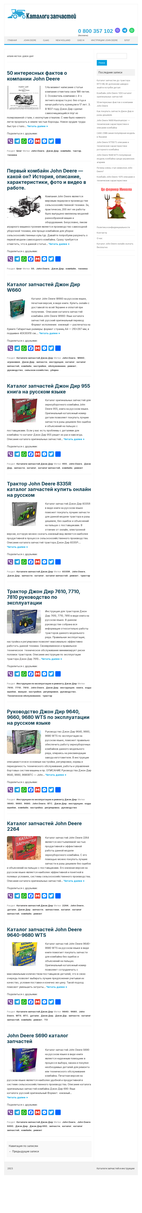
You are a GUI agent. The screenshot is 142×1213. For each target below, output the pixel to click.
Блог (127, 40)
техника (12, 155)
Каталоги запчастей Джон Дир (34, 357)
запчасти (41, 362)
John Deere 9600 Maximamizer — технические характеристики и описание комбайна (113, 124)
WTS (18, 1015)
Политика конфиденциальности (113, 227)
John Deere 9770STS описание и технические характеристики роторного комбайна (113, 146)
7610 (10, 687)
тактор (77, 150)
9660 (19, 803)
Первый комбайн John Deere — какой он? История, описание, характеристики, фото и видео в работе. (46, 179)
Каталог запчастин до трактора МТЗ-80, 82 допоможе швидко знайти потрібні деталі (113, 84)
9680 (27, 803)
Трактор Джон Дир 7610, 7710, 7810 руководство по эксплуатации (43, 597)
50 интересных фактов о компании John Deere (37, 76)
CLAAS (46, 40)
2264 (65, 905)
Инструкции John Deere (104, 40)
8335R (66, 571)
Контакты (102, 232)
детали (11, 909)
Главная (12, 40)
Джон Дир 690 (38, 1126)
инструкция (56, 362)
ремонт (72, 366)
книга (79, 687)
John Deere (30, 40)
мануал (22, 691)
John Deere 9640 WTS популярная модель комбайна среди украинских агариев (116, 158)
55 (32, 268)
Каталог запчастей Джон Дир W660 (43, 287)
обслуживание (56, 366)
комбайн (66, 150)
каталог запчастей (49, 467)
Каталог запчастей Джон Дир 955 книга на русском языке (48, 389)
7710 (18, 687)
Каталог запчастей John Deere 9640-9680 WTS (44, 932)
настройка (36, 807)
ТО (46, 1019)
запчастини (52, 909)
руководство (15, 370)
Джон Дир (52, 150)
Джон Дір (60, 1015)
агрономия (13, 362)
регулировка (52, 807)
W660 (80, 357)
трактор (85, 575)
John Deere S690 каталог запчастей (37, 1038)
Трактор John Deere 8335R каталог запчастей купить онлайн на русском (49, 489)
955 (64, 463)
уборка (54, 370)
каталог (69, 362)
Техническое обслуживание (23, 695)
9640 (10, 803)
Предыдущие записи (24, 1151)
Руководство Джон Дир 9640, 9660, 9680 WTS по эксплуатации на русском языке (48, 717)
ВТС (49, 803)
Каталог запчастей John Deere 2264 (44, 826)
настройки (40, 366)
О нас (99, 238)
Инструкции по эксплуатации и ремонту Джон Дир (46, 683)
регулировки (50, 691)
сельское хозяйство (36, 370)
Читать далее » (37, 126)
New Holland (63, 40)
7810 (26, 687)
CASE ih (80, 40)
